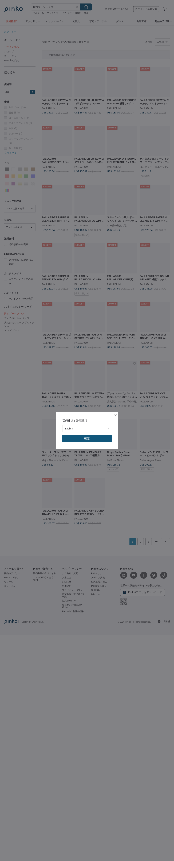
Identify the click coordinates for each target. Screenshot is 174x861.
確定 (87, 438)
